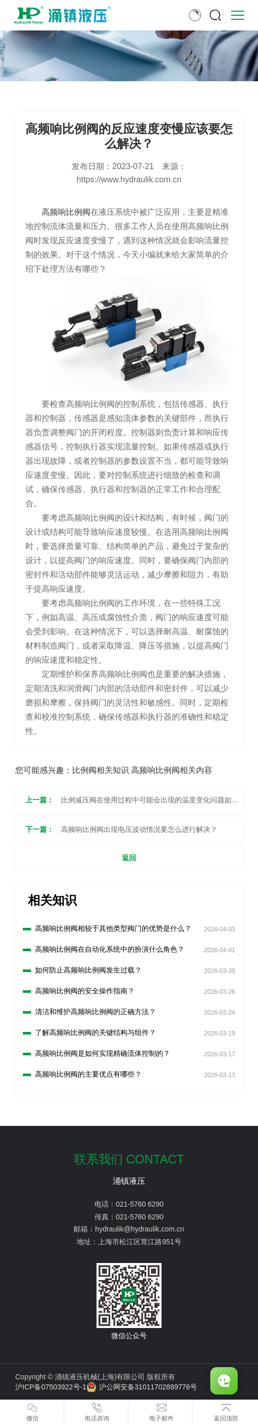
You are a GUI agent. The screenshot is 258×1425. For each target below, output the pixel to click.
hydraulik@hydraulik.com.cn (139, 1229)
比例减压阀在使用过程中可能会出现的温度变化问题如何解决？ (150, 804)
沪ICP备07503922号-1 (50, 1387)
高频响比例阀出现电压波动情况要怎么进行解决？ (139, 829)
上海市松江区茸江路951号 (139, 1242)
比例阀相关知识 (100, 770)
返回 (129, 858)
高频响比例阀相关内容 (171, 770)
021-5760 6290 (140, 1204)
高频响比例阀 (66, 212)
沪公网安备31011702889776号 (141, 1387)
